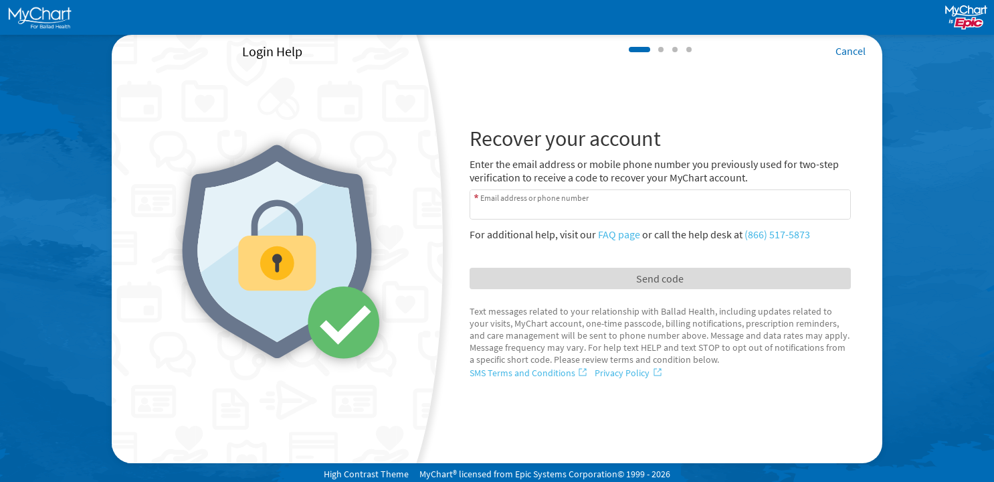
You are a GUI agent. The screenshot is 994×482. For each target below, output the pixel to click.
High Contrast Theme (366, 474)
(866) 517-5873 (777, 234)
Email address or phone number (534, 198)
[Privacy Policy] (629, 373)
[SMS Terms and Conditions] (530, 373)
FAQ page (619, 234)
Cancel (850, 51)
